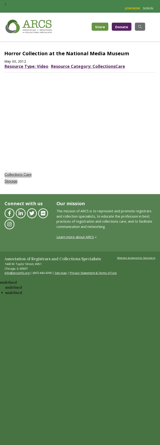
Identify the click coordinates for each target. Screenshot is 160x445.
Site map (61, 273)
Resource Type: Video (26, 66)
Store (101, 26)
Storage (11, 181)
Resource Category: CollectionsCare (88, 66)
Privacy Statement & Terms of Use (93, 273)
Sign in (148, 8)
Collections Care (18, 175)
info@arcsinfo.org (17, 273)
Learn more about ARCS (75, 237)
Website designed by (136, 258)
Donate (121, 26)
